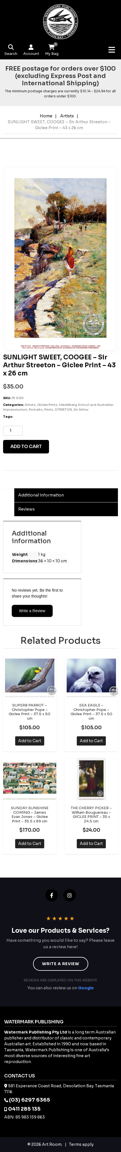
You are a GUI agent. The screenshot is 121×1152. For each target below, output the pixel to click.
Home (46, 115)
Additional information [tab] (41, 495)
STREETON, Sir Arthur (72, 409)
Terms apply (81, 1144)
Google (86, 987)
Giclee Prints (47, 405)
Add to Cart (29, 740)
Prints (48, 409)
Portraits (36, 409)
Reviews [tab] (26, 509)
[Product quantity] (13, 431)
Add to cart (26, 446)
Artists (67, 115)
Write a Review (32, 611)
